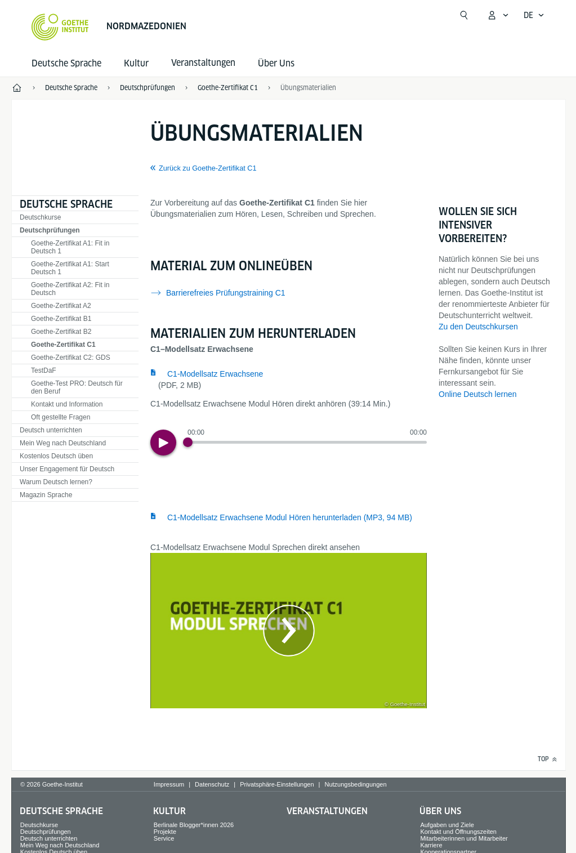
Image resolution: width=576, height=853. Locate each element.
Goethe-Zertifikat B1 (61, 319)
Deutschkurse (40, 217)
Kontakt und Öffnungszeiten (458, 831)
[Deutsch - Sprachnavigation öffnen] (534, 15)
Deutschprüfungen (50, 230)
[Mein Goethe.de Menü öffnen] (498, 15)
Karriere (431, 845)
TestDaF (43, 370)
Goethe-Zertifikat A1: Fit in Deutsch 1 (70, 247)
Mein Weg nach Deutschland (63, 443)
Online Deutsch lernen (478, 394)
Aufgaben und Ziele (447, 824)
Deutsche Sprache (66, 63)
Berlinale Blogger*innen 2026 (194, 824)
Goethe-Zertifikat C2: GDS (70, 357)
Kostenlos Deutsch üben (56, 456)
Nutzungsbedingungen (355, 784)
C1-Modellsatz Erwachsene (215, 373)
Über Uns (276, 63)
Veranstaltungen (327, 811)
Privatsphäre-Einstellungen (277, 784)
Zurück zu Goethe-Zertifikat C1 (207, 168)
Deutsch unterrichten (51, 430)
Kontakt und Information (66, 404)
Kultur (136, 63)
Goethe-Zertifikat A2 (61, 306)
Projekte (165, 831)
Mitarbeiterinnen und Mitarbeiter (463, 838)
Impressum (169, 784)
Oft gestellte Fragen (60, 417)
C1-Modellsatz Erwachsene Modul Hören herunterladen (289, 517)
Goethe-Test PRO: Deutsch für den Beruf (77, 387)
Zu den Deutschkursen (478, 326)
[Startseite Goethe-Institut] (60, 27)
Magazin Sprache (46, 495)
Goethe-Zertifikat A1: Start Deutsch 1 (70, 268)
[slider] (307, 442)
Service (164, 838)
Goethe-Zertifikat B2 (61, 332)
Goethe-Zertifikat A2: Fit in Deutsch (70, 289)
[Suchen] (464, 15)
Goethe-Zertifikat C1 (63, 345)
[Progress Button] (188, 442)
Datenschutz (212, 784)
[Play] (163, 442)
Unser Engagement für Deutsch (67, 469)
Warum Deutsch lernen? (56, 482)
